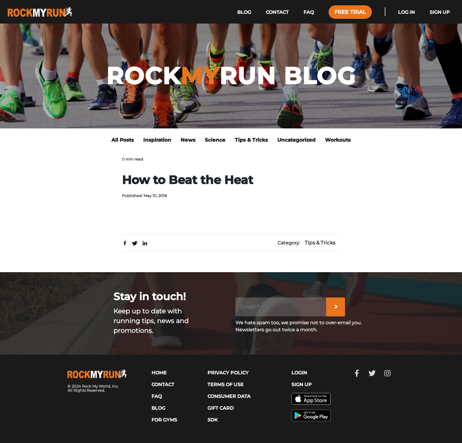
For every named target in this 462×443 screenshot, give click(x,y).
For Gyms (164, 420)
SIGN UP (301, 384)
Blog (244, 12)
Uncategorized (296, 140)
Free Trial (350, 12)
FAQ (156, 396)
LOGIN (299, 373)
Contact (277, 12)
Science (215, 140)
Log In (406, 12)
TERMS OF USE (225, 384)
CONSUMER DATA (228, 396)
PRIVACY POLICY (228, 373)
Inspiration (157, 140)
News (188, 140)
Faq (308, 12)
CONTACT (162, 384)
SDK (212, 420)
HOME (159, 373)
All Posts (122, 140)
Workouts (338, 140)
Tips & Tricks (251, 140)
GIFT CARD (220, 408)
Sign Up (440, 12)
